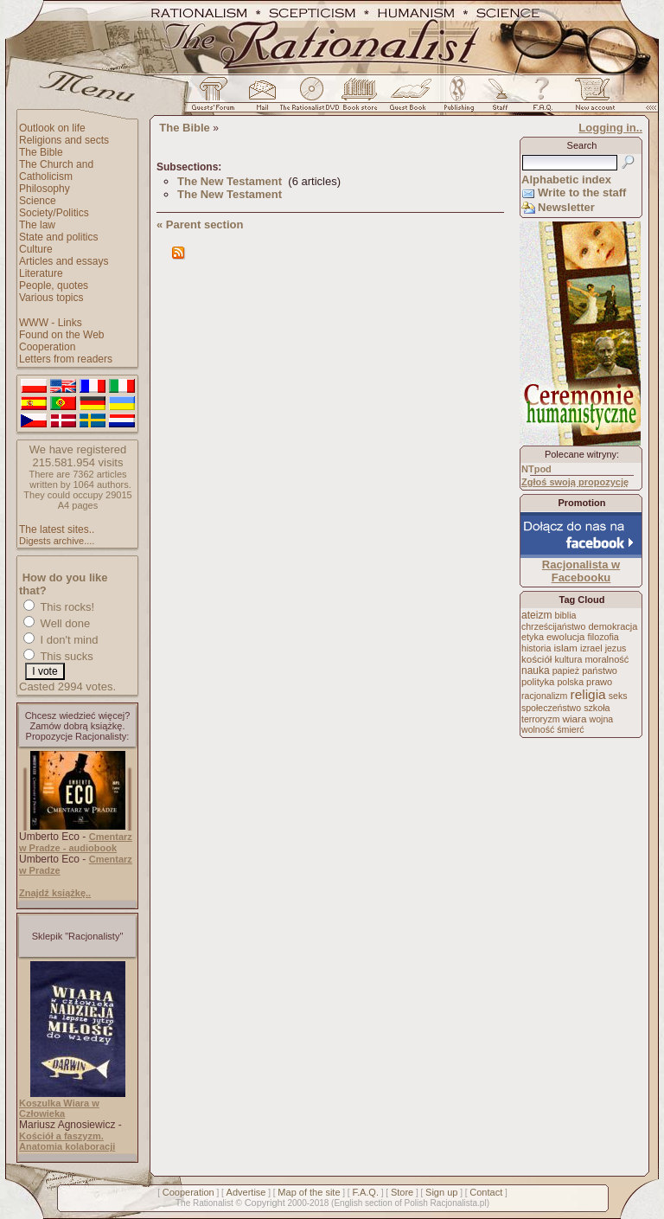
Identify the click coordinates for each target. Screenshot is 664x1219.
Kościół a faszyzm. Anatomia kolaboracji (67, 1141)
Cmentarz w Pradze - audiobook (75, 842)
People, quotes (53, 285)
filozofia (602, 637)
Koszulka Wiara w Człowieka (59, 1108)
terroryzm (540, 719)
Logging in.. (610, 127)
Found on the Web (62, 335)
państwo (599, 670)
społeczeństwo (551, 708)
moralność (606, 659)
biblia (566, 615)
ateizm (536, 615)
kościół (536, 659)
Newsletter (566, 207)
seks (618, 695)
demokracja (612, 626)
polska (570, 682)
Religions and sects (64, 140)
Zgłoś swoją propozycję (575, 482)
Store (402, 1192)
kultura (568, 659)
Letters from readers (65, 359)
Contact (485, 1192)
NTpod (536, 469)
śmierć (570, 729)
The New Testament (229, 181)
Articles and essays (63, 261)
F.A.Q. (365, 1192)
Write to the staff (582, 192)
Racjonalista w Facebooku (581, 571)
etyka (532, 637)
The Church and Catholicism (56, 170)
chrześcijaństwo (553, 626)
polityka (537, 682)
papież (565, 670)
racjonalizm (544, 695)
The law (37, 225)
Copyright (265, 1202)
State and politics (58, 237)
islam (565, 648)
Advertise (246, 1192)
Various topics (51, 298)
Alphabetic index (566, 179)
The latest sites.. (56, 529)
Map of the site (309, 1192)
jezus (616, 648)
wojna (602, 719)
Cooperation (47, 347)
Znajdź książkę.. (55, 893)
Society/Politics (54, 213)
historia (536, 648)
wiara (574, 718)
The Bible (41, 152)
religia (587, 694)
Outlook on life (52, 128)
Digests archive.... (56, 541)
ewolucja (565, 637)
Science (37, 201)
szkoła (597, 708)
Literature (41, 273)
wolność (537, 729)
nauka (535, 670)
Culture (36, 249)
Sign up (441, 1192)
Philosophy (44, 189)
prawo (599, 682)
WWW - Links (50, 323)
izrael (591, 648)
